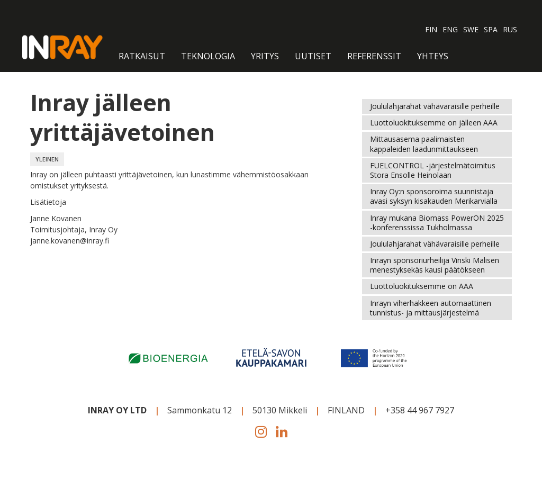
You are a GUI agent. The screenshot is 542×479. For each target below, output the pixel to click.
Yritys (265, 56)
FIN (431, 29)
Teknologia (208, 56)
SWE (470, 29)
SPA (491, 29)
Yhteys (432, 56)
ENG (450, 29)
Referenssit (374, 56)
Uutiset (313, 56)
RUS (510, 29)
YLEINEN (47, 159)
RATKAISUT (142, 56)
